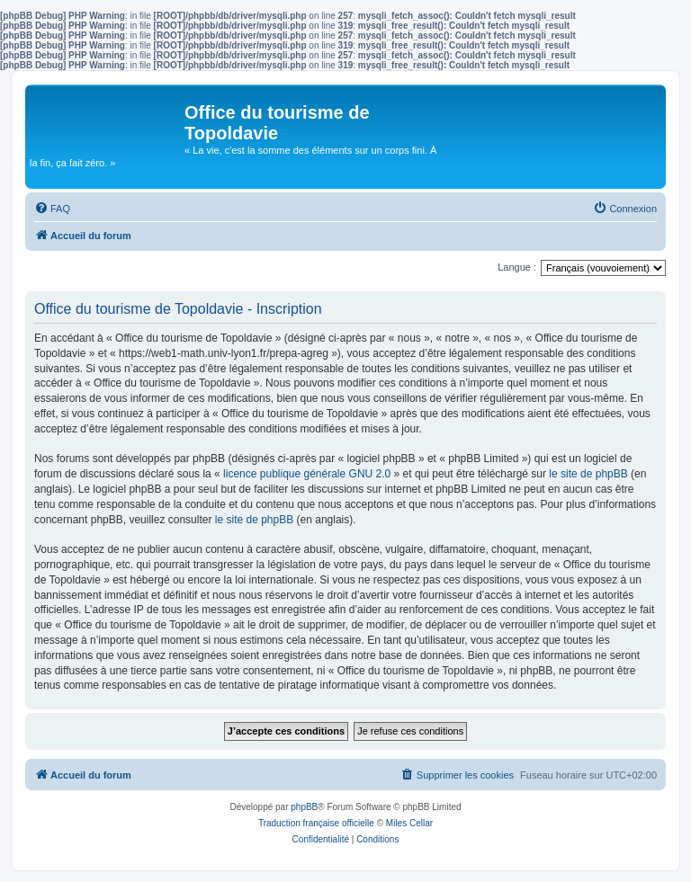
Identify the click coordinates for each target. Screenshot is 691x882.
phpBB (304, 807)
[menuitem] (52, 208)
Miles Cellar (409, 823)
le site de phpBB (588, 474)
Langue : (517, 267)
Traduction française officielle (316, 823)
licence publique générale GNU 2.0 (306, 474)
